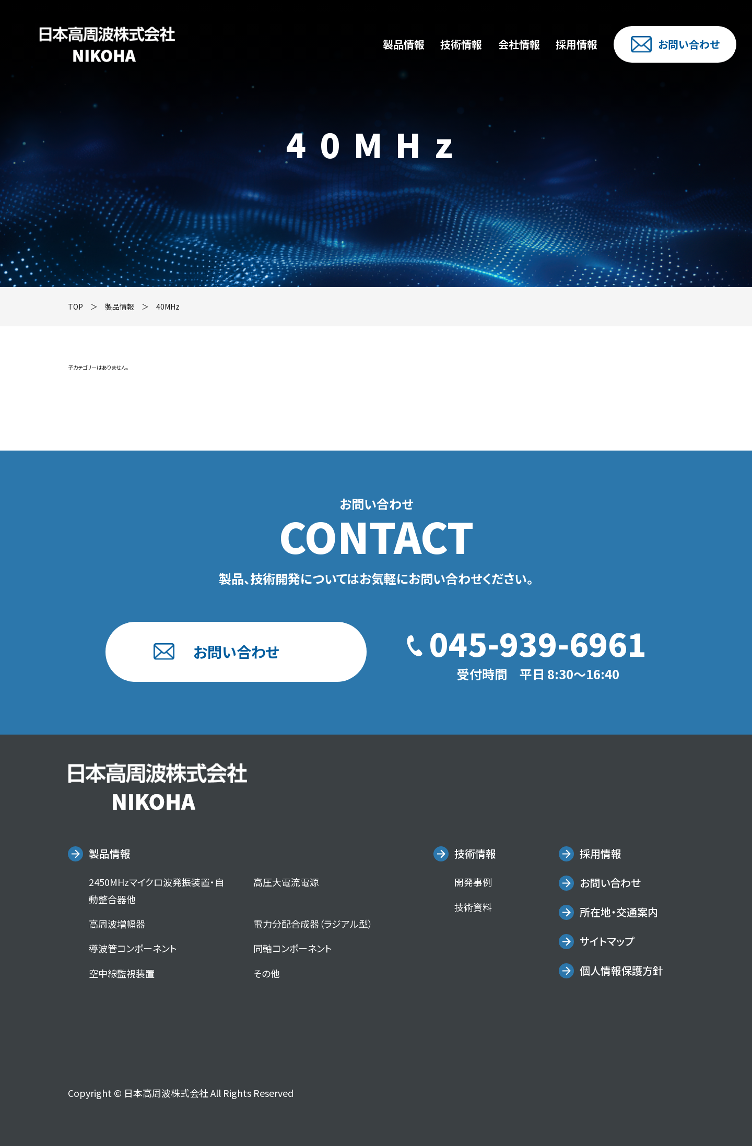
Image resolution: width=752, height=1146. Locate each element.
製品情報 (404, 44)
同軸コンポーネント (292, 948)
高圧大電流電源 (286, 882)
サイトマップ (607, 941)
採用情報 (576, 44)
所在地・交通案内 (619, 911)
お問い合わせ (675, 44)
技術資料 (473, 907)
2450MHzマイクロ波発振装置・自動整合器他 (156, 890)
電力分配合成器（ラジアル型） (313, 923)
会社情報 (519, 44)
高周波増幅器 (117, 923)
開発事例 (473, 882)
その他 (266, 973)
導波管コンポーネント (133, 948)
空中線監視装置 (122, 973)
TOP (75, 306)
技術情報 (461, 44)
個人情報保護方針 (621, 970)
